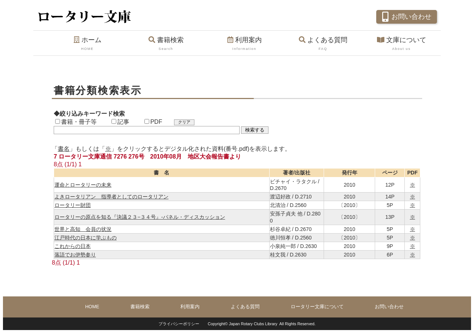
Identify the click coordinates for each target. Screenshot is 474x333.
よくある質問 (323, 44)
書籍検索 (166, 44)
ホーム (87, 44)
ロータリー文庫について (317, 306)
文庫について (401, 44)
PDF (153, 122)
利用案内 (244, 44)
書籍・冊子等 (76, 122)
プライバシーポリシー (178, 324)
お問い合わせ (406, 16)
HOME (92, 306)
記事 (120, 122)
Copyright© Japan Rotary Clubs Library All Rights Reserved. (262, 324)
